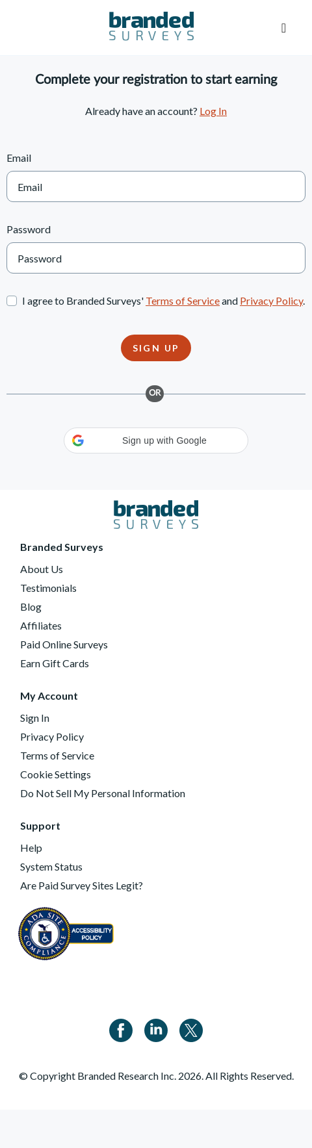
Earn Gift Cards (54, 663)
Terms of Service (183, 300)
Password (28, 229)
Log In (213, 111)
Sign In (34, 717)
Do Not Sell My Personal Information (102, 793)
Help (31, 847)
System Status (51, 866)
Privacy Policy (271, 300)
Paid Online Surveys (64, 644)
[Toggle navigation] (283, 27)
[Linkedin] (156, 1029)
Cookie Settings (55, 774)
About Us (41, 569)
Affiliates (41, 625)
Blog (31, 606)
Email (18, 157)
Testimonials (48, 587)
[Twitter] (191, 1029)
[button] (156, 440)
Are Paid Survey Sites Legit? (81, 885)
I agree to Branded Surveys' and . (163, 300)
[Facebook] (121, 1029)
